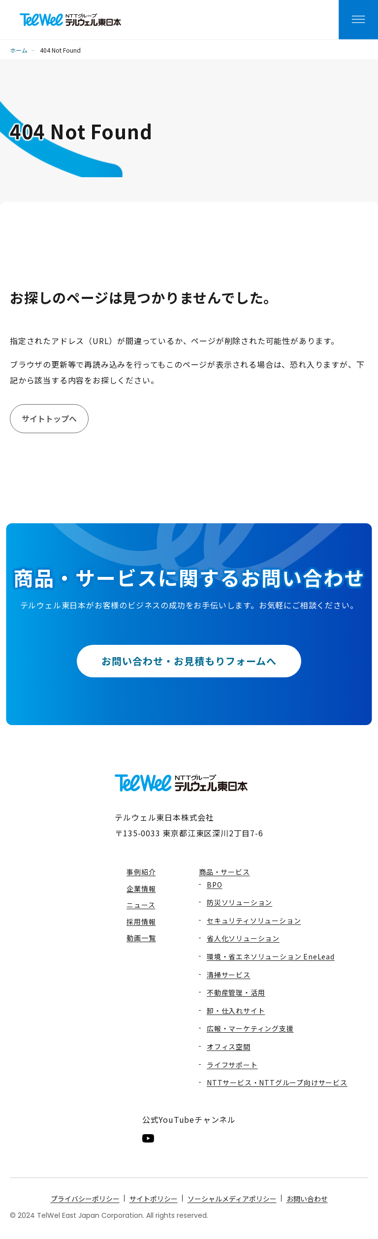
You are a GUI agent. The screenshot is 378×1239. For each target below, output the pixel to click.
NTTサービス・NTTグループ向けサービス (277, 1082)
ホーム (19, 50)
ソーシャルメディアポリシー (232, 1199)
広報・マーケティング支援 (250, 1028)
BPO (214, 885)
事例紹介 (141, 872)
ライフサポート (232, 1065)
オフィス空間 (229, 1046)
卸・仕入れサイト (236, 1011)
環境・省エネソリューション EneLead (271, 956)
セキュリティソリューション (254, 920)
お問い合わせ (307, 1199)
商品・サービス (224, 872)
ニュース (140, 905)
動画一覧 (141, 938)
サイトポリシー (153, 1199)
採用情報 (141, 921)
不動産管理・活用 (236, 992)
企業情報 (141, 888)
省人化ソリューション (243, 938)
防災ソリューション (239, 902)
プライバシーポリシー (85, 1199)
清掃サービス (229, 975)
